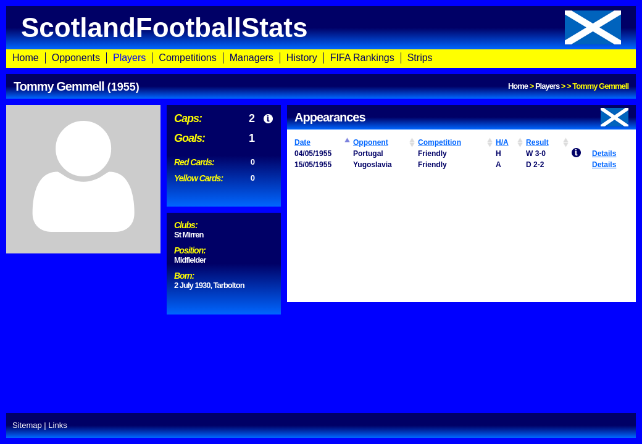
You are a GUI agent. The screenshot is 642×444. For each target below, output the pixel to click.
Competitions (187, 57)
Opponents (76, 57)
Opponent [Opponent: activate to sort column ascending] (370, 142)
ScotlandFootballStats (321, 27)
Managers (251, 57)
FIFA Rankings (362, 57)
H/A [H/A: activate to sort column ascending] (502, 142)
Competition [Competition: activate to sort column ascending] (439, 142)
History (301, 57)
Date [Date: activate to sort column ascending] (302, 142)
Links (57, 425)
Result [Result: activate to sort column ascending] (537, 142)
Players (129, 57)
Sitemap (27, 425)
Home (25, 57)
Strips (420, 57)
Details (604, 153)
